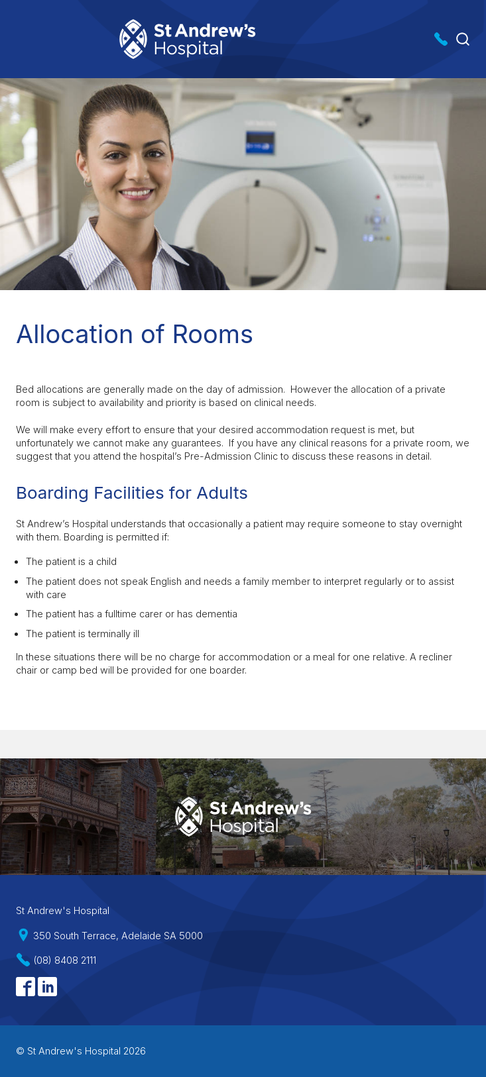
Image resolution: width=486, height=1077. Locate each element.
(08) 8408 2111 (64, 960)
